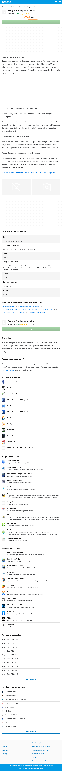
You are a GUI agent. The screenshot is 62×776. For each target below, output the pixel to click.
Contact (4, 746)
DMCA (34, 757)
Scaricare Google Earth (9, 309)
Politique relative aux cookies (41, 746)
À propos (5, 743)
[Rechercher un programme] (56, 2)
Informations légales (38, 754)
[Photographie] (22, 7)
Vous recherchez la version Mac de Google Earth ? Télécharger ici (28, 173)
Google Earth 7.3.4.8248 (10, 639)
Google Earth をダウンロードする (13, 312)
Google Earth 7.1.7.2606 (10, 659)
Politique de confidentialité (40, 750)
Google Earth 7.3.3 (8, 643)
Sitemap (4, 754)
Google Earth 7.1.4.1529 (10, 670)
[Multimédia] (14, 7)
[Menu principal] (60, 2)
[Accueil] (2, 7)
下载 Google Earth (47, 309)
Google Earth (22, 10)
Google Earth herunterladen (29, 306)
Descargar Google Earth (36, 312)
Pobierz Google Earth (9, 306)
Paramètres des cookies (40, 761)
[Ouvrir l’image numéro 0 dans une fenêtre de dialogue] (16, 187)
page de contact (8, 370)
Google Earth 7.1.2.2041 (10, 674)
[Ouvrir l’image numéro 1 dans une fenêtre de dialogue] (46, 187)
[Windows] (7, 7)
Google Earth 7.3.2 (8, 651)
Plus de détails (31, 679)
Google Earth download (29, 309)
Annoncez (5, 750)
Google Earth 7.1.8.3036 (10, 655)
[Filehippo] (7, 2)
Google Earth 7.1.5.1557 (10, 666)
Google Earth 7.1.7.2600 (10, 662)
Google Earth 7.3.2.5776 (10, 647)
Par (11, 13)
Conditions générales (39, 743)
